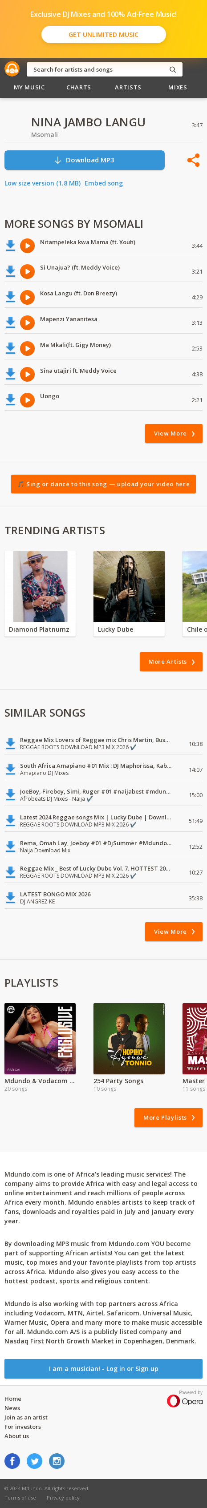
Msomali (44, 134)
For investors (22, 1427)
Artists (128, 87)
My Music (29, 87)
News (12, 1408)
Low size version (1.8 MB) (42, 183)
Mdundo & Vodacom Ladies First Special (40, 1081)
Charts (78, 87)
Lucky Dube (115, 629)
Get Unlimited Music (103, 34)
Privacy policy (63, 1497)
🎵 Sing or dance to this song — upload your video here (103, 484)
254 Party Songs (118, 1081)
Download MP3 (83, 160)
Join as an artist (26, 1417)
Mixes (177, 87)
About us (16, 1436)
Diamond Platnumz (39, 629)
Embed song (104, 183)
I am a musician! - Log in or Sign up (103, 1368)
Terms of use (20, 1497)
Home (12, 1399)
